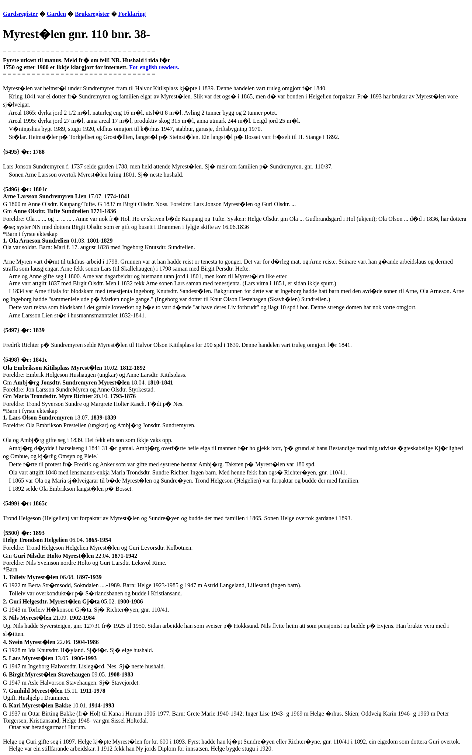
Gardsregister (20, 14)
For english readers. (154, 67)
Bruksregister (92, 14)
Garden (56, 14)
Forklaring (132, 14)
